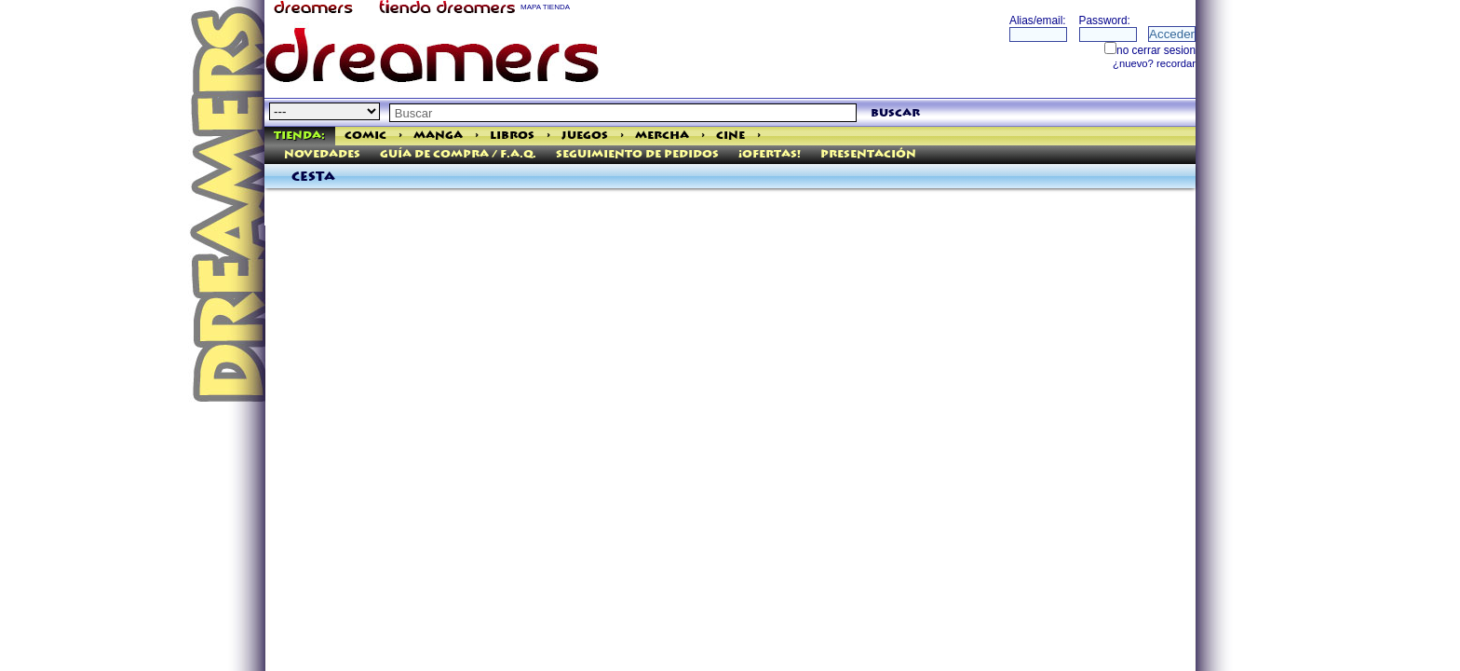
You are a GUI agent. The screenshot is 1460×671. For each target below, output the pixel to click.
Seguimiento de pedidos (637, 154)
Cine (730, 135)
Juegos (584, 135)
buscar (895, 113)
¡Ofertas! (769, 154)
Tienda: (299, 135)
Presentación (868, 154)
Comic (365, 135)
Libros (512, 135)
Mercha (662, 135)
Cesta (313, 177)
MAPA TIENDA (545, 7)
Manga (438, 135)
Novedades (322, 154)
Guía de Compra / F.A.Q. (458, 154)
